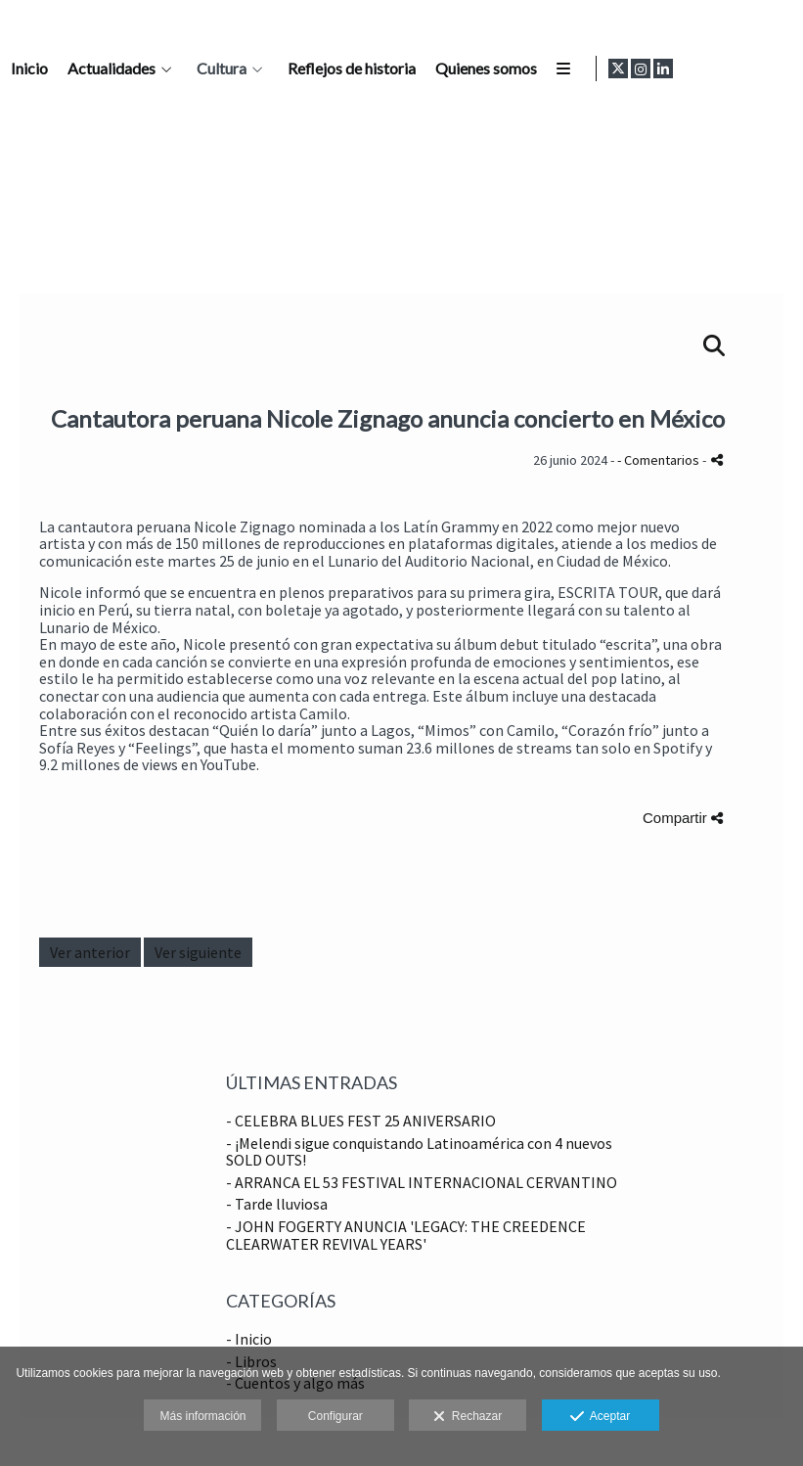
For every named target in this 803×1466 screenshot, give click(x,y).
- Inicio (249, 1339)
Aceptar (600, 1417)
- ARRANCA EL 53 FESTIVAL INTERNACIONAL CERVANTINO (421, 1182)
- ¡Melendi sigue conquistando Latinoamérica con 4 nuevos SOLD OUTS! (419, 1151)
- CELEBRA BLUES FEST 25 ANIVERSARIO (361, 1120)
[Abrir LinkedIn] (772, 68)
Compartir (683, 817)
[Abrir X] (727, 68)
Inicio (404, 68)
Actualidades (486, 68)
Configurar (335, 1416)
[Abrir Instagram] (750, 68)
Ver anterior (90, 952)
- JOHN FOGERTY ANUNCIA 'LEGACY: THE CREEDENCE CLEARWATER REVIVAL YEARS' (406, 1235)
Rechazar (467, 1417)
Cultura (596, 68)
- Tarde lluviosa (277, 1204)
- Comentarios (659, 460)
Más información (202, 1416)
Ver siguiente (198, 952)
